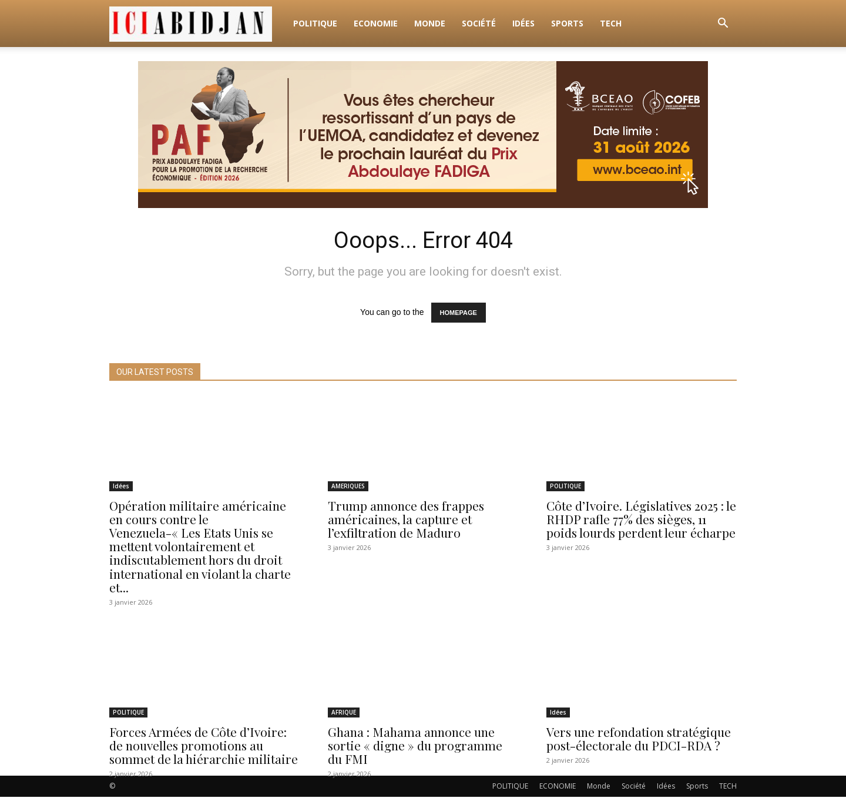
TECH (611, 23)
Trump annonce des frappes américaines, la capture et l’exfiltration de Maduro (406, 520)
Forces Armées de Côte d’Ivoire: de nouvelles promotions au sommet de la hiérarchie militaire (203, 746)
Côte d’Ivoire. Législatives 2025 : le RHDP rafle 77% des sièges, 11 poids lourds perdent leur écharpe (641, 520)
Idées (523, 23)
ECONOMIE (376, 23)
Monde (429, 23)
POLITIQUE (315, 23)
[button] (723, 24)
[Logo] (197, 23)
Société (479, 23)
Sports (567, 23)
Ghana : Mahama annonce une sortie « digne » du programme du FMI (415, 746)
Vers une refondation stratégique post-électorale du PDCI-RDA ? (638, 740)
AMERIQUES (348, 488)
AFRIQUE (343, 713)
